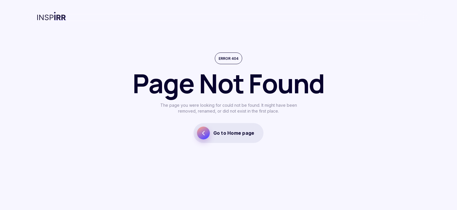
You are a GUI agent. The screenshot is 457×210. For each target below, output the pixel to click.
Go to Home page (225, 133)
